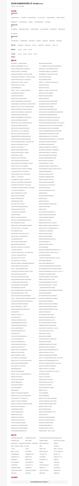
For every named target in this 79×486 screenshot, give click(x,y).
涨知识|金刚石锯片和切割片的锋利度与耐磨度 (48, 101)
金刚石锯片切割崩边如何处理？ (17, 411)
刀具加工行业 (55, 45)
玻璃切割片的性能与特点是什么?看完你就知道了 (21, 174)
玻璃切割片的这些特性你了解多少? (46, 244)
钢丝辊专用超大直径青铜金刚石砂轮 (47, 437)
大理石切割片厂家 (43, 454)
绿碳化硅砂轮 (45, 40)
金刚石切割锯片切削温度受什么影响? (18, 320)
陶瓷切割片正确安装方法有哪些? (45, 233)
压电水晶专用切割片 (51, 17)
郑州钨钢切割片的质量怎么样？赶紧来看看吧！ (48, 71)
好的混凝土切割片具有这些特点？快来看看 (20, 152)
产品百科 (30, 49)
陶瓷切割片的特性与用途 (44, 87)
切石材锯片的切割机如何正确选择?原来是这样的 (21, 139)
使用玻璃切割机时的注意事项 (17, 201)
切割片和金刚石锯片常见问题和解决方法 (47, 211)
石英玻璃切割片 (43, 456)
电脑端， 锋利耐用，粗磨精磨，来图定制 (18, 446)
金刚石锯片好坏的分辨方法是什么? (18, 347)
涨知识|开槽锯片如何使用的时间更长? (46, 144)
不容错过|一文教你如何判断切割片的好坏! (19, 268)
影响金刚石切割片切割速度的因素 (18, 406)
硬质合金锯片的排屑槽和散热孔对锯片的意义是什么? (50, 249)
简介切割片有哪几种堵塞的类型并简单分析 (47, 322)
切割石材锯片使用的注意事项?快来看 (46, 182)
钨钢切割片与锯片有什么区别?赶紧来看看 (19, 166)
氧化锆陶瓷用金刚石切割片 (30, 437)
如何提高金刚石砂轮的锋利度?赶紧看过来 (19, 303)
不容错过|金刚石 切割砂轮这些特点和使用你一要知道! (22, 271)
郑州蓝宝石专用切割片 (44, 470)
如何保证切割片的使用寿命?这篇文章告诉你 (20, 276)
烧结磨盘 (31, 22)
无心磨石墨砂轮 (14, 33)
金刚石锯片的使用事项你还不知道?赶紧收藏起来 (21, 295)
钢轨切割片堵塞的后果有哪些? (45, 341)
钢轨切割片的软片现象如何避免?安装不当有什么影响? (50, 363)
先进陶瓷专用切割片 (15, 17)
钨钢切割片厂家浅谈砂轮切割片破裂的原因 (20, 392)
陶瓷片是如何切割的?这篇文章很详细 (18, 274)
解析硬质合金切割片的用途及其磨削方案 (19, 428)
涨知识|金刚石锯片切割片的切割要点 (46, 106)
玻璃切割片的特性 (42, 209)
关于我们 (13, 54)
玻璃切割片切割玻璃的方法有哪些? (18, 355)
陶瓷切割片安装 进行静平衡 (16, 376)
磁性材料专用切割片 (32, 17)
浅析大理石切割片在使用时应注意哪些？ (19, 241)
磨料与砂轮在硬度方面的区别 (45, 409)
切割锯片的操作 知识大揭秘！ (45, 333)
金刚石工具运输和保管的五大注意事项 (19, 193)
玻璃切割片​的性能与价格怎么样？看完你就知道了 (21, 79)
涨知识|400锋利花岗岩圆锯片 (45, 255)
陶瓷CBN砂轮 (32, 40)
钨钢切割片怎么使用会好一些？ (17, 314)
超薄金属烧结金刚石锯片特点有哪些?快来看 (48, 103)
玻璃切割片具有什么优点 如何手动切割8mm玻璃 (21, 395)
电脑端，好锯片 (43, 448)
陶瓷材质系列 (27, 45)
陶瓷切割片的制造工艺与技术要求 (18, 85)
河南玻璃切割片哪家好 (15, 467)
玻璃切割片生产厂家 (58, 456)
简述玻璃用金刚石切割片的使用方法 (46, 428)
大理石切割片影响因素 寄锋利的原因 (46, 217)
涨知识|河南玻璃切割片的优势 (45, 79)
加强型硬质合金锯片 (15, 440)
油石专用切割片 (28, 451)
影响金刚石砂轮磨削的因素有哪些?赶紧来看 (48, 306)
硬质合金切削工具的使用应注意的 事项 (47, 420)
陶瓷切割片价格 (28, 456)
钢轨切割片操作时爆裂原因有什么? (18, 341)
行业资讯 (25, 49)
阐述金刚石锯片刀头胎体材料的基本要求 (19, 425)
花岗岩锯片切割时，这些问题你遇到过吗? (19, 236)
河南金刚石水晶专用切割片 (30, 470)
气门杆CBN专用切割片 (58, 451)
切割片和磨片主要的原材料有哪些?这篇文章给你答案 (50, 266)
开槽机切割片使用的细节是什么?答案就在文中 (48, 147)
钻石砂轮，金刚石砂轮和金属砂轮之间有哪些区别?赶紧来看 (23, 298)
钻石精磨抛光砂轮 (23, 40)
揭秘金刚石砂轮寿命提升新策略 (45, 63)
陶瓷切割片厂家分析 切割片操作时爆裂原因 (48, 398)
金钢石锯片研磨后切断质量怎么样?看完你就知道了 (21, 101)
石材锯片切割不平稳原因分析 (17, 384)
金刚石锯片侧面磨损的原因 (16, 382)
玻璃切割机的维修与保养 (16, 368)
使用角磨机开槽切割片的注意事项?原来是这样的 (21, 136)
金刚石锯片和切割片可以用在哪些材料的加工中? (49, 228)
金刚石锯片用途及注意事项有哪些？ (46, 301)
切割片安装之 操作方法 (43, 414)
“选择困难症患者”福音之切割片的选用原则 (47, 325)
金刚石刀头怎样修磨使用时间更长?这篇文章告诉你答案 (50, 130)
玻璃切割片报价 (28, 459)
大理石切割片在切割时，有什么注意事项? (19, 228)
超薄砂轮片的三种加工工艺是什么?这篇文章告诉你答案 (22, 106)
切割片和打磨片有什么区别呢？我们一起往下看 (48, 328)
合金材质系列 (14, 473)
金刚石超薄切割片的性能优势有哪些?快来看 (48, 114)
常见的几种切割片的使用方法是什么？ (47, 330)
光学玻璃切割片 (14, 29)
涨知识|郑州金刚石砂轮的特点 (45, 76)
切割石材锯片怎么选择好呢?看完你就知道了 (48, 141)
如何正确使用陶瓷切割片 (16, 87)
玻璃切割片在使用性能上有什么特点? (46, 352)
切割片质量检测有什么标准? (17, 230)
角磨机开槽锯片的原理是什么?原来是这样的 (48, 152)
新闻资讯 (13, 49)
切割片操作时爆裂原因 (43, 392)
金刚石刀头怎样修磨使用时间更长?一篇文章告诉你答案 (22, 141)
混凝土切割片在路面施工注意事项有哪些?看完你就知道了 (23, 263)
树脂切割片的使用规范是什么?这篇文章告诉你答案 (21, 109)
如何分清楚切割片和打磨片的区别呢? (46, 314)
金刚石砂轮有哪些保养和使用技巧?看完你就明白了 (21, 279)
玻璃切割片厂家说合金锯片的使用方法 (19, 217)
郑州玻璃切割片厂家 (44, 459)
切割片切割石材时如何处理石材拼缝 (46, 195)
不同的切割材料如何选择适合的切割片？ (19, 325)
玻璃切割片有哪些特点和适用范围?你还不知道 (48, 309)
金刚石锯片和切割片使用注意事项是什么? (47, 317)
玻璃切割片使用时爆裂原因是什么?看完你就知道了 (21, 117)
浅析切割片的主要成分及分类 (45, 311)
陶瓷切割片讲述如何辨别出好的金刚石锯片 (47, 214)
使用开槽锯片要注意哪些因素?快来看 (46, 176)
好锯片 (41, 446)
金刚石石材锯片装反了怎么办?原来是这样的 (20, 130)
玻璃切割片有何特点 (43, 198)
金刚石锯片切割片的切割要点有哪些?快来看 (48, 109)
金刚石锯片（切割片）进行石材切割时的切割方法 (21, 374)
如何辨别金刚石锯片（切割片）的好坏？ (47, 430)
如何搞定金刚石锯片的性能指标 (45, 384)
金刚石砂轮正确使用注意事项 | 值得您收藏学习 (20, 68)
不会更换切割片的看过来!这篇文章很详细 (19, 282)
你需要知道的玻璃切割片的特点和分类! (19, 322)
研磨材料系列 (56, 473)
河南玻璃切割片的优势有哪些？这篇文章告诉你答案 (21, 74)
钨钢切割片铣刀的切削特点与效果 (18, 420)
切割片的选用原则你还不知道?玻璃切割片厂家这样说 (22, 163)
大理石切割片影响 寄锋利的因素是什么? (19, 336)
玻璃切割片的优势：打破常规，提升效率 (19, 82)
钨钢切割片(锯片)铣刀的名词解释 (18, 195)
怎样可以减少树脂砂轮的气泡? (17, 338)
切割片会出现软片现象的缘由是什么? (46, 263)
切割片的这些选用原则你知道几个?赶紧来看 (48, 284)
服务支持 (30, 54)
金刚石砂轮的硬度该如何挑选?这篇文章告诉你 (20, 309)
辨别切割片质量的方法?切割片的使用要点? (20, 266)
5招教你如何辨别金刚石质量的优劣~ (18, 244)
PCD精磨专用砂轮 (15, 40)
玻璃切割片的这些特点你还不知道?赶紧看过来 (48, 303)
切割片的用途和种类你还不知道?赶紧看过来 (48, 295)
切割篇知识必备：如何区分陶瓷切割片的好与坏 (48, 68)
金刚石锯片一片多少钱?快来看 (17, 176)
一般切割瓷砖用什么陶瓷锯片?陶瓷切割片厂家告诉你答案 (23, 187)
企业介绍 (20, 54)
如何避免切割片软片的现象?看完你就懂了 (47, 274)
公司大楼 (13, 448)
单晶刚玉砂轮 (52, 40)
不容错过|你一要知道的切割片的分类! (18, 255)
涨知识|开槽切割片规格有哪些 (45, 260)
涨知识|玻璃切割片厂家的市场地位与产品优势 (48, 74)
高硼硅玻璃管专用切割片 (24, 29)
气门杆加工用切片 (41, 17)
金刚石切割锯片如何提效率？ (45, 187)
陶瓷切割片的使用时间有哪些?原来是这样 (19, 149)
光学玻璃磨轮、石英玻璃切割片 (31, 443)
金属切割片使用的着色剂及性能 (17, 198)
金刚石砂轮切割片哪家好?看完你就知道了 (19, 125)
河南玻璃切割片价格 (29, 454)
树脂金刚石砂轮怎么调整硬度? (45, 336)
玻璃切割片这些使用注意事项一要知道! (47, 279)
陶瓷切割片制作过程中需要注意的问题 (19, 98)
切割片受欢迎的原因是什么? (44, 241)
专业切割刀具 (56, 446)
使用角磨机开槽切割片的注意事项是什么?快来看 (49, 133)
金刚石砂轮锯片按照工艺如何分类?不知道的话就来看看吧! (51, 125)
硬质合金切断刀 (28, 440)
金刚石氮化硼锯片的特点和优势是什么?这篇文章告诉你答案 (23, 103)
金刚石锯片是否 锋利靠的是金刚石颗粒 (47, 417)
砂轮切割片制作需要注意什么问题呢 (46, 387)
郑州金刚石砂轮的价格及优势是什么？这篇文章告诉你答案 (23, 76)
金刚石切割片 (56, 465)
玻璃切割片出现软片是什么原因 (45, 406)
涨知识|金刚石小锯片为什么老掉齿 (18, 257)
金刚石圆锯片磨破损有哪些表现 (45, 425)
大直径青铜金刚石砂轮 (38, 22)
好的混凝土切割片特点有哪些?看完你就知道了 (20, 128)
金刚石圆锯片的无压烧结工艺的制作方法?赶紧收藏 (21, 168)
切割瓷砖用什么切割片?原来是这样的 (18, 157)
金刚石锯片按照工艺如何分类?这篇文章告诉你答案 (21, 122)
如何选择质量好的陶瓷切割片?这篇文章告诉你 (48, 276)
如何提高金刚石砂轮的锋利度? (17, 95)
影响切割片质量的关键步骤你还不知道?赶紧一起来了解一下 (51, 271)
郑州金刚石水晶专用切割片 (16, 470)
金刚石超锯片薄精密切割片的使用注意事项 (47, 401)
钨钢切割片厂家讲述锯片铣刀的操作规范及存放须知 (21, 403)
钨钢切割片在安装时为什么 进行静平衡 (47, 368)
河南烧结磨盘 (56, 462)
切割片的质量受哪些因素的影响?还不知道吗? (48, 282)
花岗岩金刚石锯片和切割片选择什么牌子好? (20, 233)
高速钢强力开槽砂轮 (44, 440)
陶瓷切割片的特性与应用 (44, 85)
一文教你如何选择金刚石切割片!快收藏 (47, 287)
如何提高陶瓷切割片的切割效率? (17, 93)
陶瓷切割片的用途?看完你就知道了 (46, 95)
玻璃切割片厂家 (43, 467)
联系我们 (13, 56)
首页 (17, 6)
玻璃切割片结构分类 (43, 193)
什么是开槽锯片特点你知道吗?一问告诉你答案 (20, 179)
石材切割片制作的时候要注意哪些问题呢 (19, 206)
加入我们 (35, 54)
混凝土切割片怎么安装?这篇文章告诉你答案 (20, 133)
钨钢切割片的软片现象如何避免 (17, 371)
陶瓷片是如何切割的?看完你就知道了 (46, 160)
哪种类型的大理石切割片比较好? (17, 352)
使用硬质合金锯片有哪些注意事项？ (46, 422)
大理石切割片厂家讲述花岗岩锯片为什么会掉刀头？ (49, 371)
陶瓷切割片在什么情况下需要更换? (46, 93)
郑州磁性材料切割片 (15, 454)
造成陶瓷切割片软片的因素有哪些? (46, 230)
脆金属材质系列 (57, 470)
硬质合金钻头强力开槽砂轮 (59, 440)
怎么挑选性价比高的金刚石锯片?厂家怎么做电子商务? (22, 252)
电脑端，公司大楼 (14, 451)
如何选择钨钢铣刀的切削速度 (17, 409)
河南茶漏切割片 (14, 459)
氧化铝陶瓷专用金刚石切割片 (17, 437)
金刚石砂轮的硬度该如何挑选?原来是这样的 (20, 160)
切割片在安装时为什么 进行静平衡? (18, 365)
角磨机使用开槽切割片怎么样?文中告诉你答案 (48, 136)
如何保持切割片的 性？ (16, 333)
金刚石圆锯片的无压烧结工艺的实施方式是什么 (48, 166)
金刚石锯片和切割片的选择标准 (17, 379)
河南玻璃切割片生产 (15, 456)
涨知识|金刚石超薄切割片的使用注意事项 (19, 114)
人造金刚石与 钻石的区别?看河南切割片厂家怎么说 (49, 257)
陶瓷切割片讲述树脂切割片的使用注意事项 (47, 203)
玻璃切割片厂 (56, 459)
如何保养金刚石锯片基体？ (44, 374)
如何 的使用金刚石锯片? (16, 317)
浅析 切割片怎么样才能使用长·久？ (18, 147)
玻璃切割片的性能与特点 (44, 201)
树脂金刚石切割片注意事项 (16, 414)
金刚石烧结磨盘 (14, 465)
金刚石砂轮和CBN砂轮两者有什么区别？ (47, 190)
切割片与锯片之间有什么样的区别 (18, 203)
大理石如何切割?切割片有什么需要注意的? (47, 338)
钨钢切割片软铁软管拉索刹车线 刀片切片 (47, 411)
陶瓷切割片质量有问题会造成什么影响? (47, 320)
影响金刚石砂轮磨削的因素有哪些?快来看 (47, 157)
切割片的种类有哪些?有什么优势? (18, 222)
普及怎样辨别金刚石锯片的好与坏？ (18, 330)
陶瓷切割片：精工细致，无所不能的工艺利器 (48, 90)
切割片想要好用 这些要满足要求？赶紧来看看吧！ (49, 149)
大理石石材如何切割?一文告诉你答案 (18, 260)
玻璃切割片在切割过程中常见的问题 (46, 179)
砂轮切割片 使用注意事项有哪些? (46, 236)
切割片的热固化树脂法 (43, 247)
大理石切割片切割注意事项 (16, 249)
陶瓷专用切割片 (53, 29)
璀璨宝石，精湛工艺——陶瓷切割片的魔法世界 (20, 90)
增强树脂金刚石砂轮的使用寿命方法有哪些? (48, 344)
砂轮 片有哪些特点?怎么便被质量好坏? (19, 357)
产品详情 (27, 446)
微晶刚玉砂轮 (59, 40)
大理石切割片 (23, 17)
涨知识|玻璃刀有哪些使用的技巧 (45, 171)
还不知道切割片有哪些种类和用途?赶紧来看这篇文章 (22, 301)
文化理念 (25, 54)
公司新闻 (20, 49)
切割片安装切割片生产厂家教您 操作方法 (19, 398)
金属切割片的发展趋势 (15, 214)
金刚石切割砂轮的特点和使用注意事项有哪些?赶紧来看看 (50, 290)
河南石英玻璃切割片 (29, 462)
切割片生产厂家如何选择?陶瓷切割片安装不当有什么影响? (51, 357)
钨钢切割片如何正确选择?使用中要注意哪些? (48, 355)
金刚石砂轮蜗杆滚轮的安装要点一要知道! (19, 293)
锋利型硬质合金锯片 (58, 437)
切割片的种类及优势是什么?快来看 (46, 163)
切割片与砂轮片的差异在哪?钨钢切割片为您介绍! (21, 220)
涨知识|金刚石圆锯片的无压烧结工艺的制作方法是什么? (50, 168)
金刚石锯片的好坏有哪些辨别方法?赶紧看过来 (48, 298)
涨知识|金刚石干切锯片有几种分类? (46, 174)
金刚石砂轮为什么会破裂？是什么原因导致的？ (20, 247)
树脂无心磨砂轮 (61, 29)
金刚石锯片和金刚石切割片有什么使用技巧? (48, 222)
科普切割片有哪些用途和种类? (17, 328)
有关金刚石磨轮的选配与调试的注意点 (19, 430)
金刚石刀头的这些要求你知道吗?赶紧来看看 (48, 155)
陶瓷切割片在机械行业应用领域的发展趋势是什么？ (49, 225)
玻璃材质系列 (20, 45)
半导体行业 (34, 45)
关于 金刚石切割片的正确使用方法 (18, 190)
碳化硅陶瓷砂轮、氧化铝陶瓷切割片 (18, 443)
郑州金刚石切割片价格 (44, 465)
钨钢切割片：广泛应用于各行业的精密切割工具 (48, 82)
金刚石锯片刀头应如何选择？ (45, 376)
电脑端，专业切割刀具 (58, 448)
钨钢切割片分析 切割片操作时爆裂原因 (19, 401)
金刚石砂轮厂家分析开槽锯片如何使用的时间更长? (21, 182)
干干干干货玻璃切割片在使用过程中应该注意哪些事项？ (50, 66)
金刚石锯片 (56, 443)
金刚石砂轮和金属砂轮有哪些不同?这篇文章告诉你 (21, 290)
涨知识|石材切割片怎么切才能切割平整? (47, 184)
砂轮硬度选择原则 (14, 390)
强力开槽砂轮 (47, 22)
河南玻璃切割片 (28, 467)
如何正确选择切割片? (15, 311)
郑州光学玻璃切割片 (15, 462)
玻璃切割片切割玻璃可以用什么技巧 (46, 382)
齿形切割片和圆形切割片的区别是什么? (19, 344)
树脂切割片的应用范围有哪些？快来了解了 (20, 66)
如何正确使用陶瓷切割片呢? (17, 239)
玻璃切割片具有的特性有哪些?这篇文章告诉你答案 (49, 117)
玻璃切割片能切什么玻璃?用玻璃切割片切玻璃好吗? (21, 225)
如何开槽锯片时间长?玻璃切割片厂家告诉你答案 (21, 184)
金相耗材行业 (48, 45)
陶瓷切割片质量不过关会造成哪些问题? (19, 349)
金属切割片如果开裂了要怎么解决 (46, 379)
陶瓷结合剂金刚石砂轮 (44, 443)
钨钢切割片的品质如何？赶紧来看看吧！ (19, 71)
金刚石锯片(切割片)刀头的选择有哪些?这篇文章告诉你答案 (51, 112)
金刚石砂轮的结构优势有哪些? (45, 293)
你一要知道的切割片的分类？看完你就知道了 (20, 171)
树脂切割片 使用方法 (43, 390)
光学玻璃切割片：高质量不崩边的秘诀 (19, 63)
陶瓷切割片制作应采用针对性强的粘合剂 (47, 347)
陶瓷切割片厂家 (57, 454)
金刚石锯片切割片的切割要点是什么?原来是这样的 (21, 112)
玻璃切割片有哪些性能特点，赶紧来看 (19, 306)
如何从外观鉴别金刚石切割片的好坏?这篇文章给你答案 (50, 268)
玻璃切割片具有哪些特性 (44, 98)
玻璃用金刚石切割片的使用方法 (17, 417)
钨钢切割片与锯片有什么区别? (45, 220)
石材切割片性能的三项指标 (44, 206)
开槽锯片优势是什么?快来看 (17, 155)
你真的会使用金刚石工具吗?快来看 (18, 287)
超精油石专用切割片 (61, 17)
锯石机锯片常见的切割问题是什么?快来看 (19, 144)
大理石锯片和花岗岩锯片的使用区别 (18, 422)
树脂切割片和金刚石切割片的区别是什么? (47, 239)
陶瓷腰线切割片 (14, 22)
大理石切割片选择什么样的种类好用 (18, 211)
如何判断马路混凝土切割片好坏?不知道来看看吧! (49, 128)
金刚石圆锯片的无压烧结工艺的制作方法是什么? (49, 252)
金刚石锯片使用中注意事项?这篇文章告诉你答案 (49, 120)
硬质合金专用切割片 (45, 29)
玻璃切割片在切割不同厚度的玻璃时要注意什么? (49, 349)
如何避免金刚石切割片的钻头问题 (18, 209)
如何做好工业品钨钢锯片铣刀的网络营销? (47, 365)
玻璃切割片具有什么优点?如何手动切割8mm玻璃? (21, 360)
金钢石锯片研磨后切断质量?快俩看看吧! (19, 120)
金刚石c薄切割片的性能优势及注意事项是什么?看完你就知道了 (52, 122)
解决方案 (13, 45)
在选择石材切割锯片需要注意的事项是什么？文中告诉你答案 (51, 139)
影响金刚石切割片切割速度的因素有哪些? (19, 363)
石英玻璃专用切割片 (35, 29)
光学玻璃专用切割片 (23, 22)
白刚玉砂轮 (38, 40)
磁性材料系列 (41, 45)
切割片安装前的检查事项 (16, 387)
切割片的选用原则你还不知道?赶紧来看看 (19, 284)
